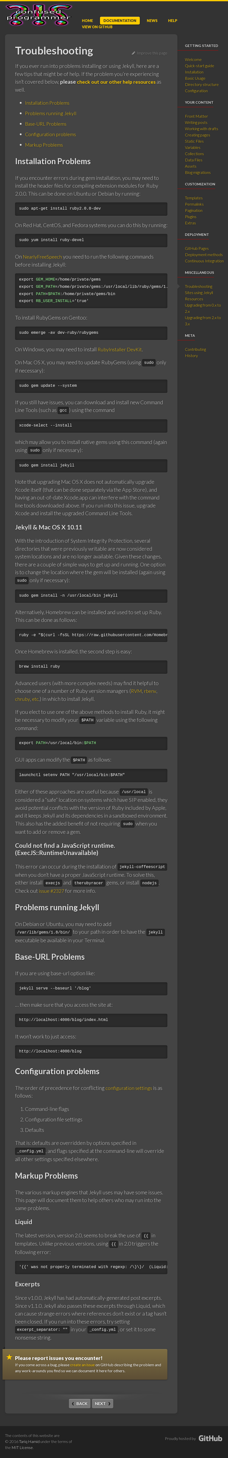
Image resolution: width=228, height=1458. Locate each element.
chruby (23, 699)
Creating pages (197, 134)
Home (87, 20)
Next (100, 1403)
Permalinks (194, 204)
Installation (194, 71)
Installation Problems (49, 102)
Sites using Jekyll (199, 292)
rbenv (151, 691)
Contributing (195, 349)
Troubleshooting (198, 286)
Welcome (193, 59)
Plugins (190, 216)
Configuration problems (52, 134)
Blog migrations (198, 172)
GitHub (97, 27)
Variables (192, 147)
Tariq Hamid (29, 1441)
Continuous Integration (204, 260)
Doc (119, 20)
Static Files (194, 141)
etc (36, 699)
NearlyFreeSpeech (44, 256)
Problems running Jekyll (52, 113)
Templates (194, 197)
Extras (190, 222)
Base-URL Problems (47, 123)
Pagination (193, 210)
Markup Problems (45, 144)
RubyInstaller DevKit (121, 349)
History (191, 355)
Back (81, 1403)
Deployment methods (204, 254)
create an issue (82, 1364)
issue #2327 (52, 891)
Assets (190, 166)
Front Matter (196, 116)
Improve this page (149, 52)
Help (172, 20)
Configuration (196, 90)
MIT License (22, 1447)
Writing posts (196, 122)
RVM (137, 691)
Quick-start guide (199, 65)
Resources (194, 298)
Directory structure (202, 84)
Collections (194, 153)
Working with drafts (201, 128)
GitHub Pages (197, 248)
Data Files (193, 159)
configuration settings (129, 1088)
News (152, 20)
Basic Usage (195, 78)
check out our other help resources (118, 81)
